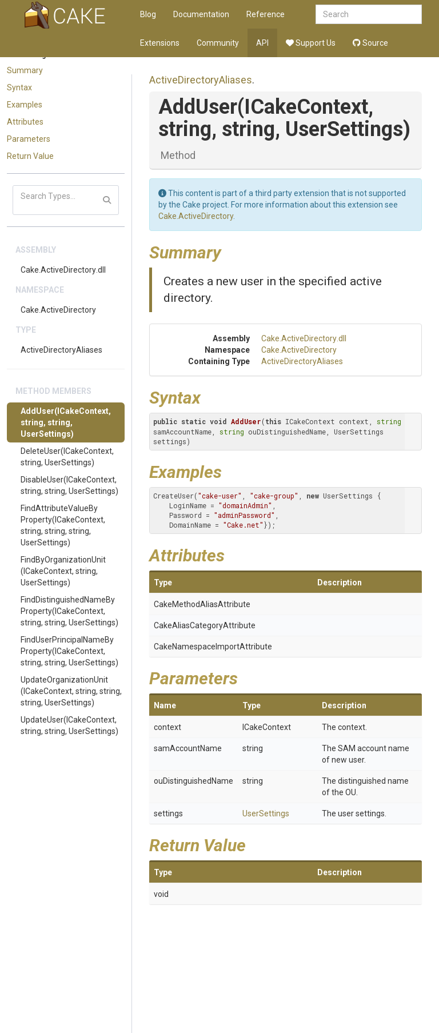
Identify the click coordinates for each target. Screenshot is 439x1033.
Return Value (30, 156)
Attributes (25, 121)
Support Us (311, 42)
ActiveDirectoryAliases (61, 349)
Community (218, 42)
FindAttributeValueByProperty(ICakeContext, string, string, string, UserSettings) (63, 525)
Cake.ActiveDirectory (58, 309)
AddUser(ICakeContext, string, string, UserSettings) (66, 422)
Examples (24, 104)
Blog (148, 14)
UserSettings (265, 813)
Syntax (19, 87)
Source (370, 42)
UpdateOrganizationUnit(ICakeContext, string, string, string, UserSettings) (71, 691)
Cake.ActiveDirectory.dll (63, 269)
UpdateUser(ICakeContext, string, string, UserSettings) (69, 725)
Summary (25, 70)
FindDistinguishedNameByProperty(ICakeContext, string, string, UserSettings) (69, 611)
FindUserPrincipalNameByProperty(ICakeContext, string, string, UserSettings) (69, 651)
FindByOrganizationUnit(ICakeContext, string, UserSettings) (63, 571)
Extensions (159, 42)
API (262, 42)
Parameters (28, 138)
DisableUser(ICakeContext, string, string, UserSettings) (69, 485)
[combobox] (369, 14)
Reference (265, 14)
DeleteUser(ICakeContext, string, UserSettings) (67, 456)
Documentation (201, 14)
